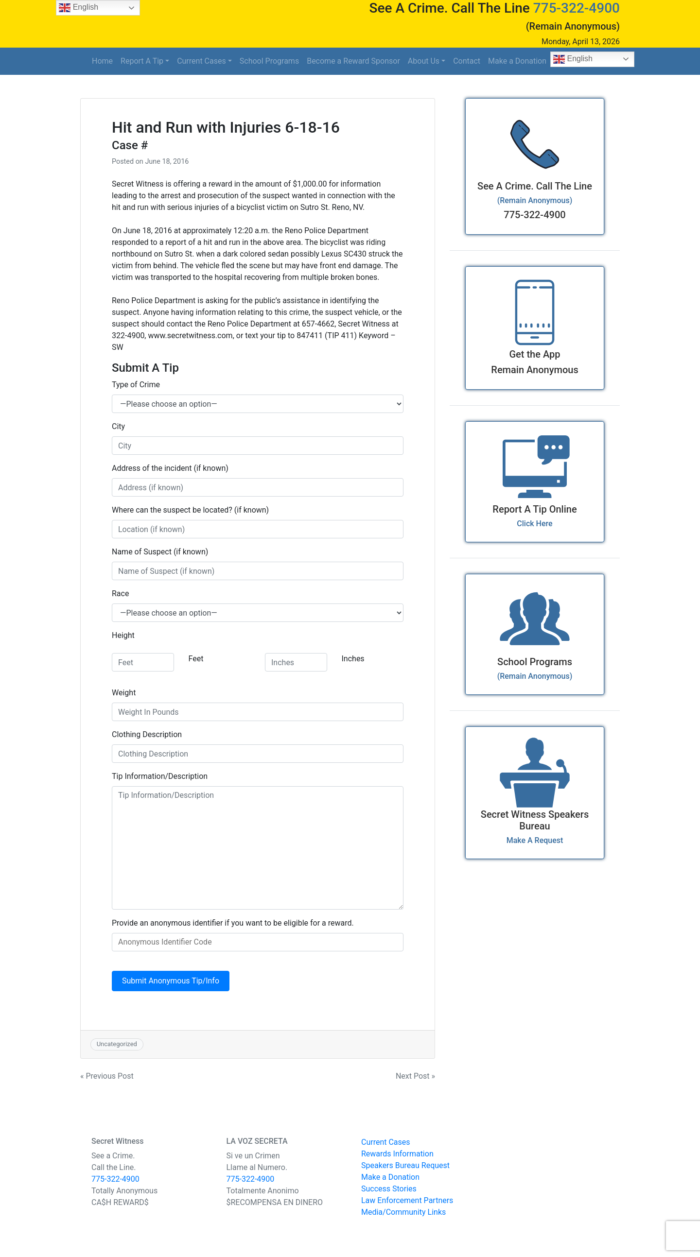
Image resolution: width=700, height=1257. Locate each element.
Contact (466, 61)
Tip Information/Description (160, 776)
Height (123, 635)
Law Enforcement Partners (407, 1200)
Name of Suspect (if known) (160, 551)
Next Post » (415, 1076)
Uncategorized (117, 1044)
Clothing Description (147, 734)
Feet (196, 658)
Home (102, 61)
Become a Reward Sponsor (353, 61)
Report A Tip (142, 61)
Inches (353, 658)
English (573, 59)
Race (120, 593)
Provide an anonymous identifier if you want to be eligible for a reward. (233, 923)
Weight (124, 692)
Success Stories (389, 1188)
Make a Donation (517, 61)
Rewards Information (397, 1153)
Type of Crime (136, 384)
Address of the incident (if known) (170, 468)
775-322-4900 (576, 8)
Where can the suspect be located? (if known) (190, 510)
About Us (423, 61)
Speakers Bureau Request (405, 1165)
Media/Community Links (403, 1212)
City (118, 426)
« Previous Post (107, 1076)
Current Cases (201, 61)
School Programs (269, 61)
